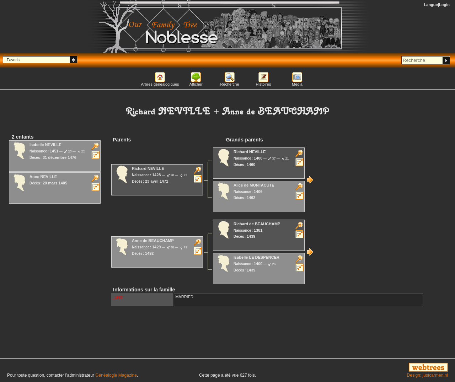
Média (297, 84)
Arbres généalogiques (160, 84)
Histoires (263, 84)
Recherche (229, 84)
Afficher (195, 84)
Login (444, 4)
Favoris (13, 60)
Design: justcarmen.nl (427, 375)
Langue (431, 4)
